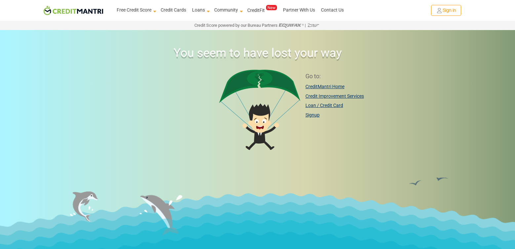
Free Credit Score (136, 10)
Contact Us (332, 10)
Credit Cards (173, 10)
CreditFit (262, 10)
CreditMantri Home (324, 86)
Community (227, 10)
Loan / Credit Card (324, 105)
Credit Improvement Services (334, 96)
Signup (312, 115)
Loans (200, 10)
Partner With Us (299, 10)
